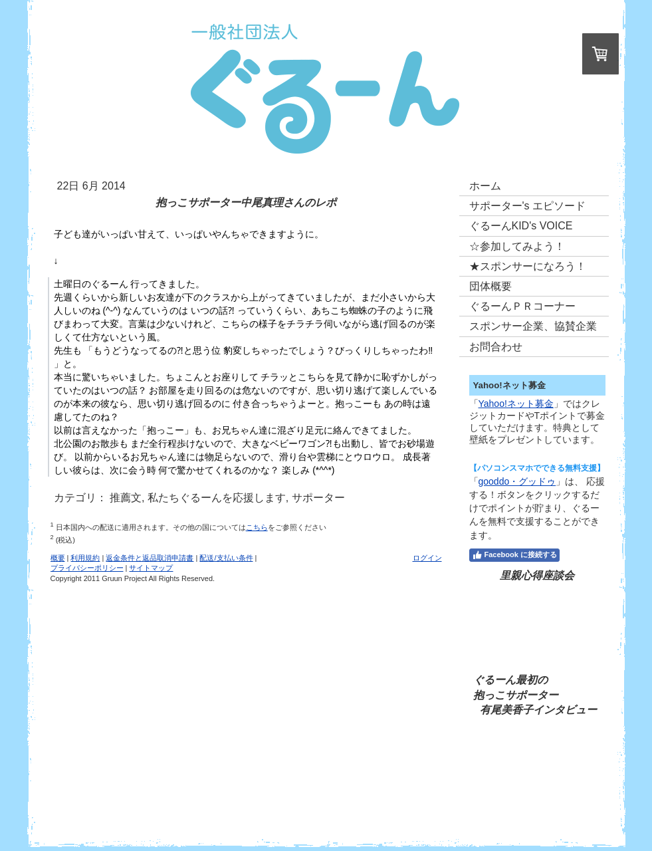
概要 (58, 558)
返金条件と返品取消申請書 (149, 558)
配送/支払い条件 (226, 558)
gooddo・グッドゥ (517, 481)
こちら (257, 527)
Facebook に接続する (514, 555)
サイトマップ (151, 568)
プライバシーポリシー (87, 568)
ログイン (427, 558)
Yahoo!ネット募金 (516, 403)
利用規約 (85, 558)
